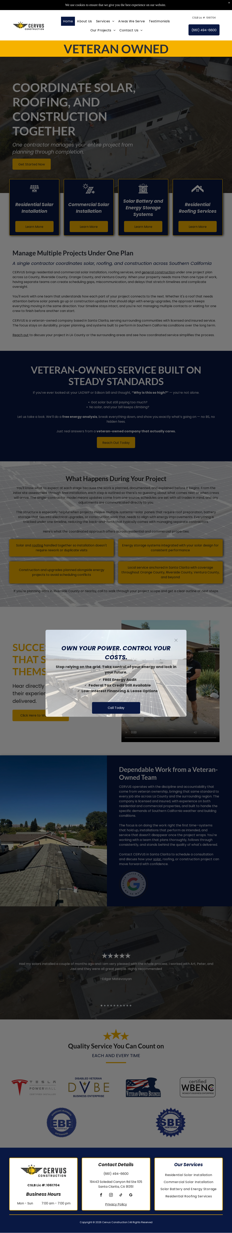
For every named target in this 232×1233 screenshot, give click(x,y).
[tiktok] (121, 1196)
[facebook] (101, 1196)
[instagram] (111, 1196)
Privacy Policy (116, 1204)
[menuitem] (68, 21)
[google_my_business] (131, 1196)
